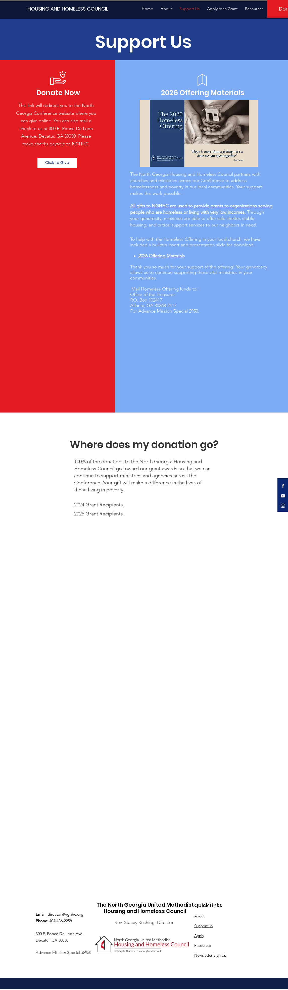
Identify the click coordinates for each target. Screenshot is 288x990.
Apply (199, 935)
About (199, 916)
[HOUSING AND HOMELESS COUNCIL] (66, 8)
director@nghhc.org (65, 914)
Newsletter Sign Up (210, 955)
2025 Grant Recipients (98, 514)
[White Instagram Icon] (283, 505)
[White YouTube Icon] (283, 496)
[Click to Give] (57, 163)
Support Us (203, 925)
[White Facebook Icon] (283, 486)
